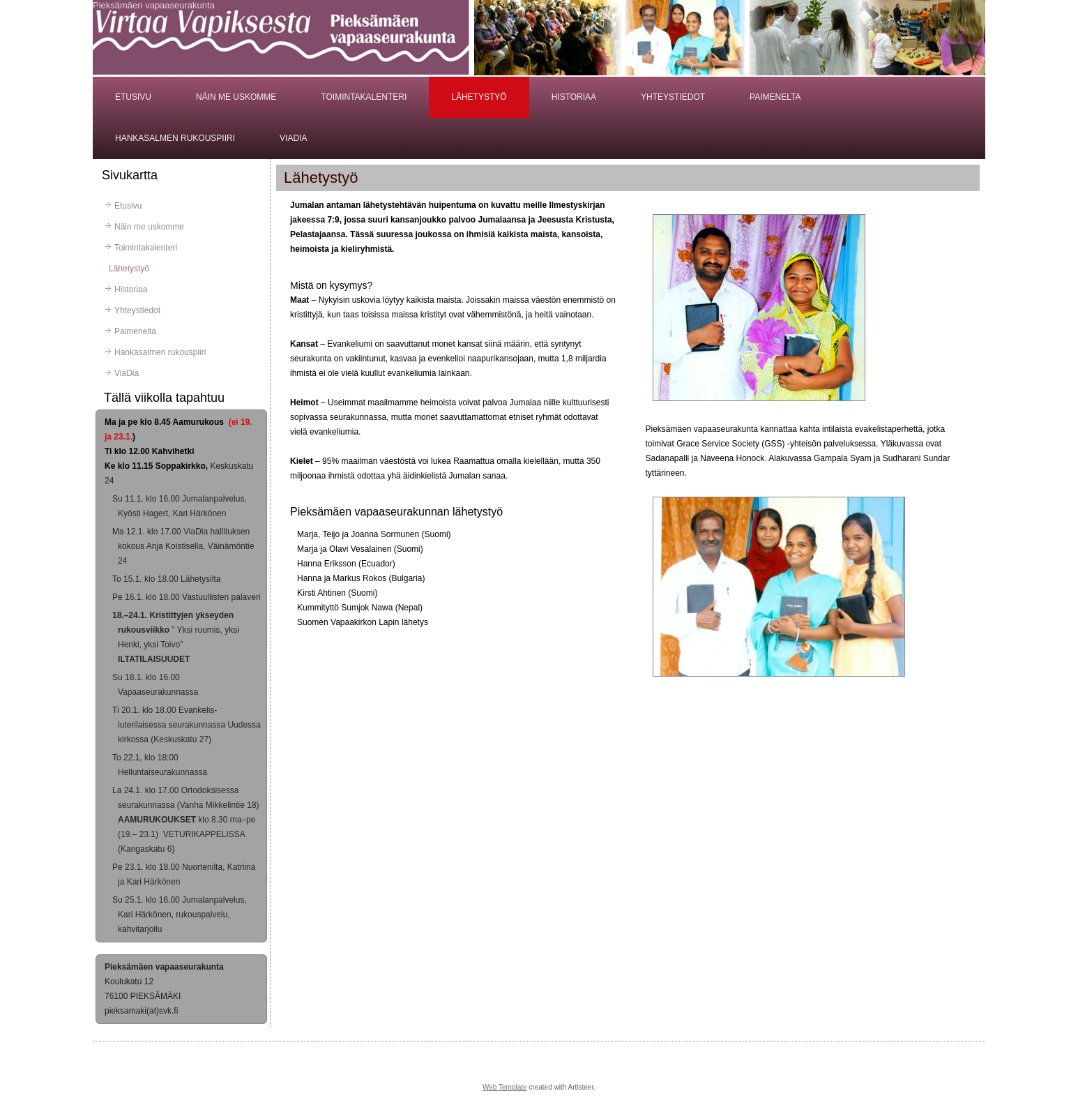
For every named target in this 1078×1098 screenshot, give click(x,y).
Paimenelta (775, 97)
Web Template (505, 1087)
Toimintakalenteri (364, 97)
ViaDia (293, 138)
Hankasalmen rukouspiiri (175, 138)
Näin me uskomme (236, 97)
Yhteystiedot (673, 97)
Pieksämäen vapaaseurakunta (154, 5)
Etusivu (133, 97)
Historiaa (574, 97)
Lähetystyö (478, 97)
